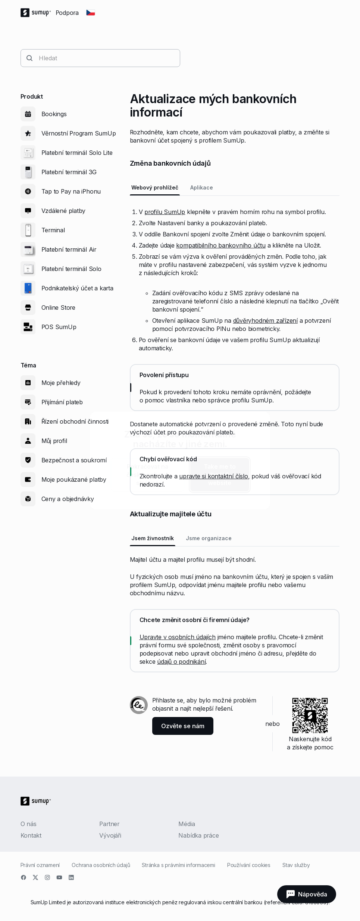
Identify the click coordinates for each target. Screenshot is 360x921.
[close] (258, 424)
